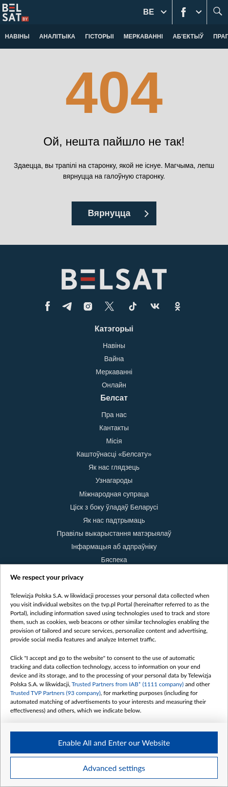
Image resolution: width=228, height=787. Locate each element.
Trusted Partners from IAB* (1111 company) (128, 684)
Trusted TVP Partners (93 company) (55, 692)
